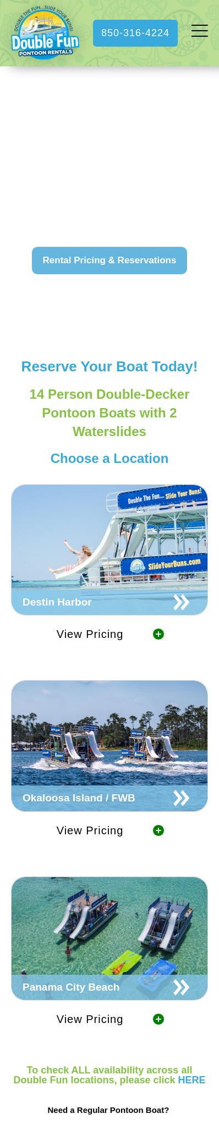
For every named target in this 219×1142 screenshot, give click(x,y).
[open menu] (199, 33)
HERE (192, 1080)
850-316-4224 (135, 32)
